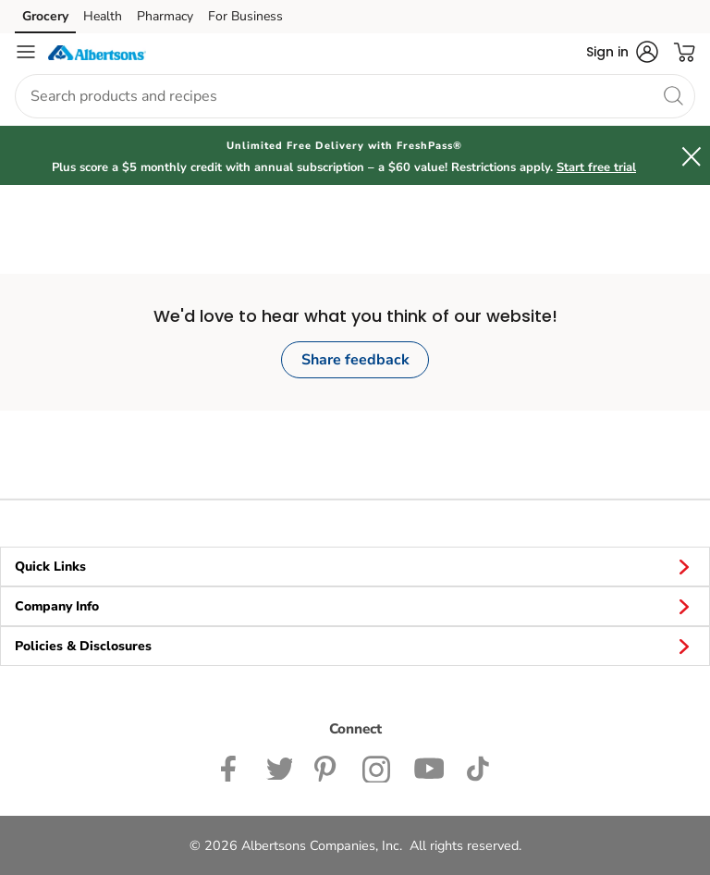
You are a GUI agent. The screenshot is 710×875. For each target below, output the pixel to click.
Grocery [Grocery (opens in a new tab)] (45, 16)
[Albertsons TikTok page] (477, 766)
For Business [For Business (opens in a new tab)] (245, 16)
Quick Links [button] (355, 566)
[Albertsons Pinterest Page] (327, 766)
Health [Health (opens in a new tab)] (102, 16)
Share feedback (355, 360)
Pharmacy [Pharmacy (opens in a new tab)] (165, 16)
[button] (622, 52)
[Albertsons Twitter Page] (279, 766)
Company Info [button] (355, 606)
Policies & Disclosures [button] (355, 645)
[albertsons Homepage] (97, 52)
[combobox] (355, 96)
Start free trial (596, 167)
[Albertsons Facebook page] (232, 766)
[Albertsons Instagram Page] (376, 766)
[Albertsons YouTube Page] (429, 766)
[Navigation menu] (25, 51)
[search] (673, 95)
